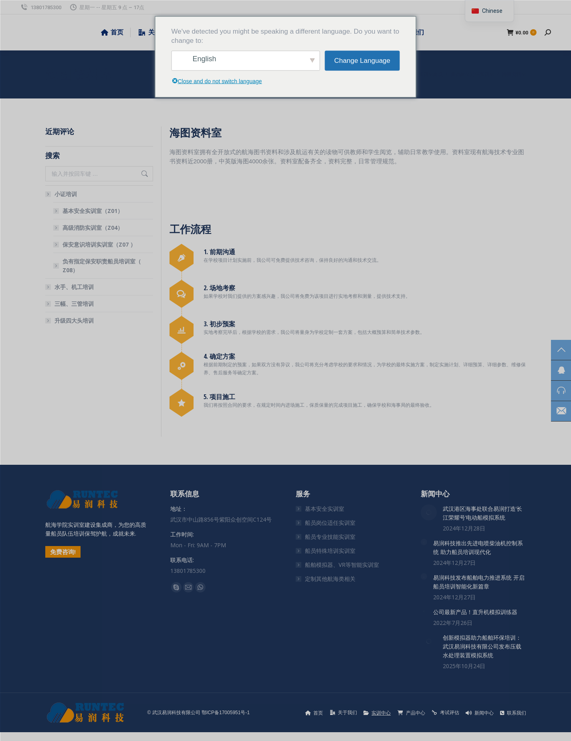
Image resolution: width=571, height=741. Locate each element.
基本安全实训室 (324, 508)
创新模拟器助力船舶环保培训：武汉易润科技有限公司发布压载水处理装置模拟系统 (482, 646)
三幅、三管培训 (74, 303)
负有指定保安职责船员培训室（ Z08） (102, 265)
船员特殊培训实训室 (330, 550)
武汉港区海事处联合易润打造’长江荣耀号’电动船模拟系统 (482, 513)
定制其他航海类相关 (330, 578)
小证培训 (61, 194)
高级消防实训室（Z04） (93, 227)
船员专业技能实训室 (330, 536)
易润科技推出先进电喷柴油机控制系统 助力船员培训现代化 (478, 547)
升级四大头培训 (74, 320)
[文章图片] (429, 512)
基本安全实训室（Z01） (93, 211)
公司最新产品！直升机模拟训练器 (475, 612)
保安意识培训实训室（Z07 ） (99, 244)
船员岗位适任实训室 (330, 522)
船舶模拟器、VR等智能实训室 (342, 564)
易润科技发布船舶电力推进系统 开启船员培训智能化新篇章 (479, 582)
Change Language (362, 60)
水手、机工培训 (74, 287)
